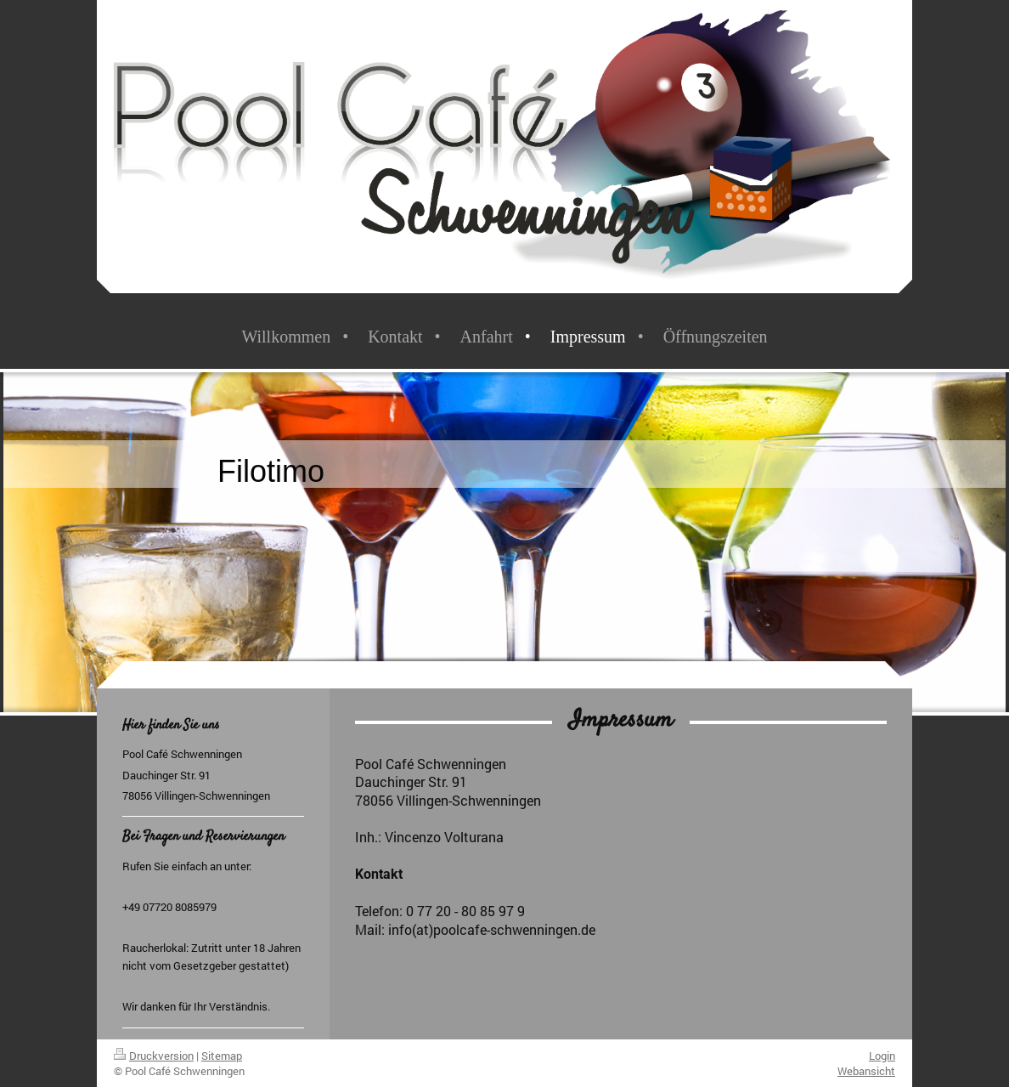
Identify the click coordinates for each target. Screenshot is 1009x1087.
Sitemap (221, 1055)
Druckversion (154, 1055)
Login (882, 1055)
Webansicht (866, 1071)
